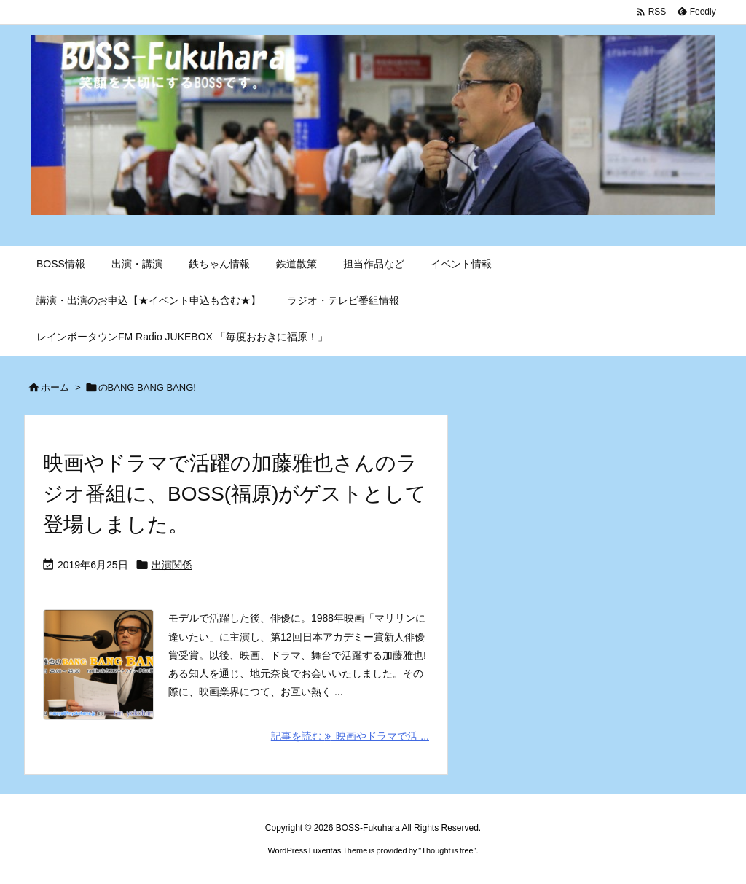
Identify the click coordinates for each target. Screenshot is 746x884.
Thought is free (447, 850)
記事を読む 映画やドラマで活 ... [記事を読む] (350, 736)
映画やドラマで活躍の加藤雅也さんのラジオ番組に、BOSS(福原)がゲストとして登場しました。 (234, 494)
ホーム (55, 387)
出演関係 (172, 565)
